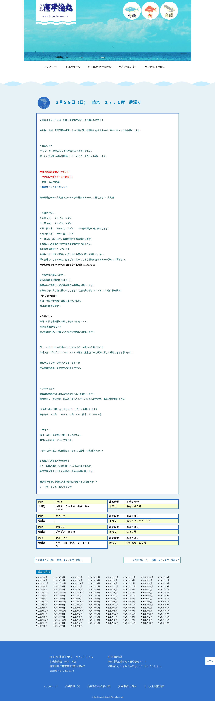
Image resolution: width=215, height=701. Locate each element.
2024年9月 (95, 583)
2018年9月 (95, 611)
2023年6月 (78, 589)
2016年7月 (130, 620)
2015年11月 (130, 623)
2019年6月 (78, 608)
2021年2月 (147, 599)
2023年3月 (130, 589)
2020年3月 (60, 605)
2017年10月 (148, 614)
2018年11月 (60, 611)
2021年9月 (165, 595)
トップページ (51, 66)
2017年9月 (165, 614)
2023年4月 (112, 589)
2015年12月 (113, 623)
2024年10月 (78, 583)
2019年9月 (165, 605)
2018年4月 (43, 614)
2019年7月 (60, 608)
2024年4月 (43, 586)
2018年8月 (112, 611)
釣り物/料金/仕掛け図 (99, 66)
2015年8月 (43, 626)
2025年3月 (130, 580)
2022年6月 (147, 592)
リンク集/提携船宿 (155, 66)
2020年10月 (78, 602)
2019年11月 (130, 605)
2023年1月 (165, 589)
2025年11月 (130, 577)
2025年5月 (95, 580)
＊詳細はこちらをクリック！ (53, 187)
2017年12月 (113, 614)
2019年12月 (113, 605)
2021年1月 (165, 599)
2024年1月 (95, 586)
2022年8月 (112, 592)
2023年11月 (130, 586)
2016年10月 (78, 620)
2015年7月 (60, 626)
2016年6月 (147, 620)
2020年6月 (147, 602)
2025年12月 (113, 577)
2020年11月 (60, 602)
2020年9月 (95, 602)
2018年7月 (130, 611)
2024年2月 (78, 586)
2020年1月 (95, 605)
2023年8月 (43, 589)
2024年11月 (60, 583)
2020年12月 (43, 602)
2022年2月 (78, 595)
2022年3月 (60, 595)
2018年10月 (78, 611)
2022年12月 (43, 592)
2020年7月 (130, 602)
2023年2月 (147, 589)
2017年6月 (78, 617)
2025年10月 (148, 577)
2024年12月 (43, 583)
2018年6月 (147, 611)
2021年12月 (113, 595)
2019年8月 (43, 608)
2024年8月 (112, 583)
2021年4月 (112, 599)
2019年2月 (147, 608)
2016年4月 (43, 623)
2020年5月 (165, 602)
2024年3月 (60, 586)
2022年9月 (95, 592)
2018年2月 (78, 614)
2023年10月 (148, 586)
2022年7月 (130, 592)
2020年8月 (112, 602)
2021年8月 (43, 599)
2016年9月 (95, 620)
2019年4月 (112, 608)
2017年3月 (130, 617)
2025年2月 (147, 580)
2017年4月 (112, 617)
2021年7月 (60, 599)
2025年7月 (60, 580)
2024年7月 (130, 583)
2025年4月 (112, 580)
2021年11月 (130, 595)
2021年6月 (78, 599)
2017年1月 (165, 617)
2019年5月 (95, 608)
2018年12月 (43, 611)
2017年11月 (130, 614)
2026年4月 (43, 577)
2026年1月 (95, 577)
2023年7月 (60, 589)
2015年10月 (148, 623)
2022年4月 (43, 595)
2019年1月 (165, 608)
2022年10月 (78, 592)
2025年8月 (43, 580)
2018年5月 (165, 611)
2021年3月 (130, 599)
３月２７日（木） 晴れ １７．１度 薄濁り (60, 560)
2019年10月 (148, 605)
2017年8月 (43, 617)
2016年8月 (112, 620)
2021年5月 (95, 599)
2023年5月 (95, 589)
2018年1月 (95, 614)
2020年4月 (43, 605)
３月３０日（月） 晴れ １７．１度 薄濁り (155, 560)
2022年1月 (95, 595)
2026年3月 (60, 577)
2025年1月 (165, 580)
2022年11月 (60, 592)
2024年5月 (165, 583)
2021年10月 (148, 595)
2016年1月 (95, 623)
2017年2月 (147, 617)
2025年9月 (165, 577)
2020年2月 (78, 605)
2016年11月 (60, 620)
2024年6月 (147, 583)
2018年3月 (60, 614)
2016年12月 (43, 620)
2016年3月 (60, 623)
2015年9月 (165, 623)
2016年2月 (78, 623)
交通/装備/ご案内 (128, 66)
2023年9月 (165, 586)
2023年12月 (113, 586)
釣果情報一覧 (73, 66)
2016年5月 (165, 620)
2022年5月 (165, 592)
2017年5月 (95, 617)
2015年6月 (78, 626)
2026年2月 (78, 577)
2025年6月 (78, 580)
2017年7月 (60, 617)
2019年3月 (130, 608)
